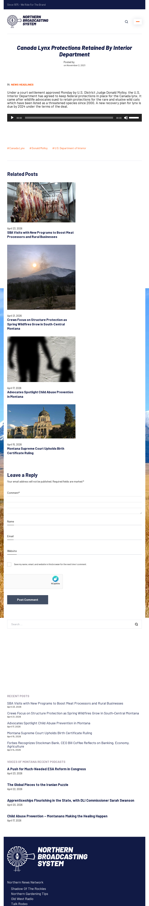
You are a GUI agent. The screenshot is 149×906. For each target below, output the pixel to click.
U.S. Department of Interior (70, 148)
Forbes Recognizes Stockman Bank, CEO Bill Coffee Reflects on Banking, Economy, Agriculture (68, 619)
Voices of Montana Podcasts (32, 796)
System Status (18, 850)
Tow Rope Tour (22, 783)
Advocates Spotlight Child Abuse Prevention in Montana (48, 598)
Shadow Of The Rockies (28, 763)
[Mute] (126, 118)
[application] (74, 118)
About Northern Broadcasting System (35, 823)
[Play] (12, 118)
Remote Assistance (21, 855)
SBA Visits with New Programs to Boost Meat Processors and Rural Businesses (36, 232)
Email (10, 410)
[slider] (69, 118)
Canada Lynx (17, 148)
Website (12, 425)
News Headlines (22, 84)
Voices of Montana (20, 790)
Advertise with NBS (21, 813)
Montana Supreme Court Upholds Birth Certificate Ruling (49, 607)
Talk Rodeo (19, 778)
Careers (13, 818)
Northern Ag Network (23, 803)
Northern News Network (25, 757)
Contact (13, 845)
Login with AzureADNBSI (25, 881)
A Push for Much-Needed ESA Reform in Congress (46, 643)
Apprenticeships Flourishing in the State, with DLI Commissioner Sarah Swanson (70, 675)
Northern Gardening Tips (29, 768)
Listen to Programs (21, 808)
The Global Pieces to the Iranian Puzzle (37, 659)
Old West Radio (22, 773)
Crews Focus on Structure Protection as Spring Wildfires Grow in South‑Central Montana (107, 258)
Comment (13, 367)
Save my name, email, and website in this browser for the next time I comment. (50, 439)
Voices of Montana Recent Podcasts (36, 636)
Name (10, 396)
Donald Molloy (40, 148)
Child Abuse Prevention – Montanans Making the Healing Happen (57, 691)
